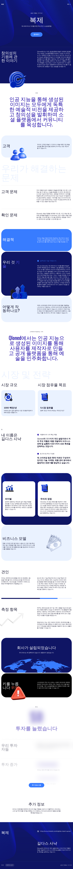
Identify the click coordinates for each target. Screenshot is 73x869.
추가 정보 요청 (36, 785)
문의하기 (36, 34)
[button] (69, 4)
